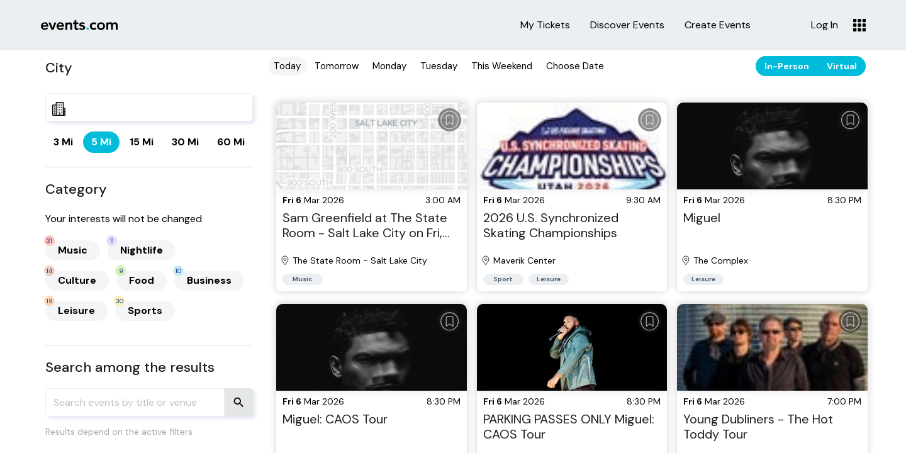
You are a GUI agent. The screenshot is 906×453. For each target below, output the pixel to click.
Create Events (718, 25)
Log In (824, 25)
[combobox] (149, 107)
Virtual (842, 66)
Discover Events (627, 25)
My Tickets (545, 25)
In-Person (786, 66)
